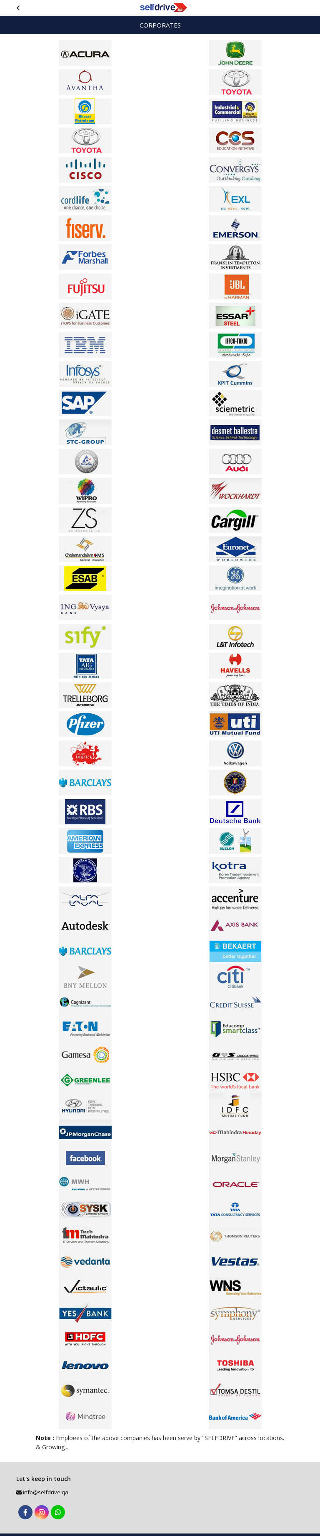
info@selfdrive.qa (45, 1492)
